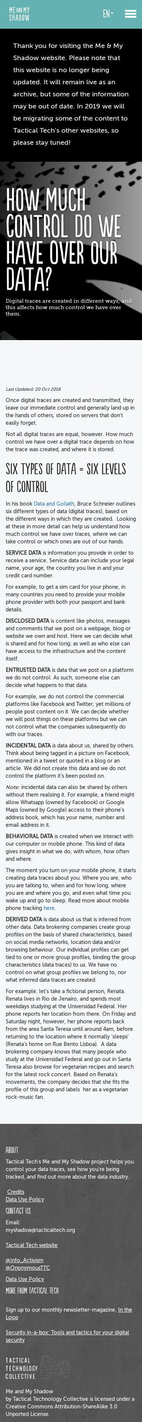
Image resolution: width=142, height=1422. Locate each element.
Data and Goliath (54, 504)
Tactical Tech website (32, 1245)
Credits (15, 1192)
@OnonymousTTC (28, 1268)
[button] (130, 10)
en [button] (108, 14)
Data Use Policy (25, 1199)
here (49, 908)
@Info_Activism (25, 1260)
